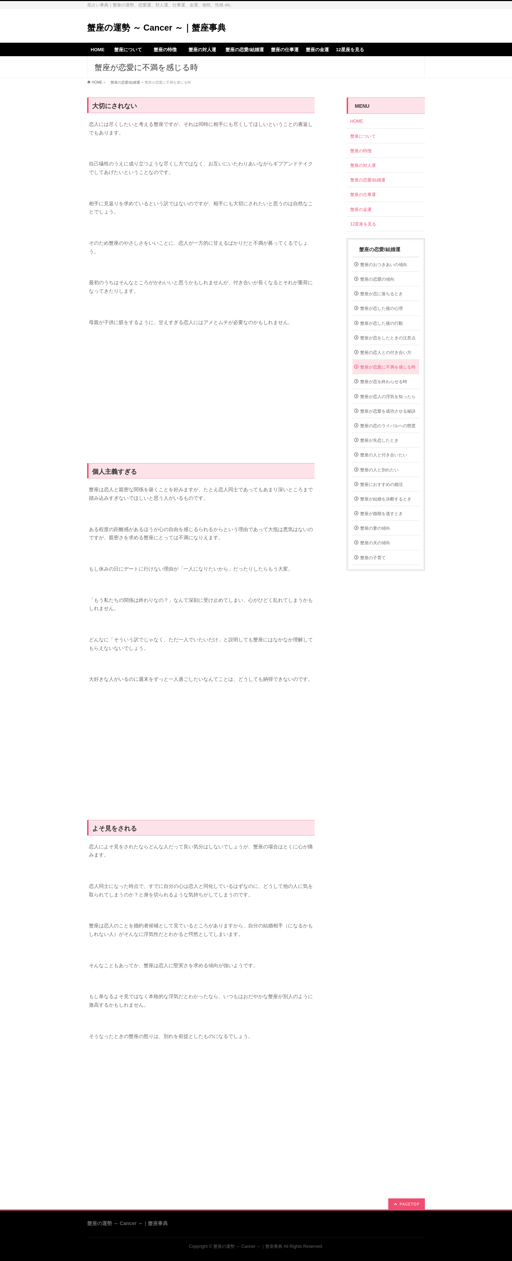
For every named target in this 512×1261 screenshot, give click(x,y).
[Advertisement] (201, 399)
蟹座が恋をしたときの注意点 (388, 337)
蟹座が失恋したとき (379, 440)
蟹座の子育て (373, 557)
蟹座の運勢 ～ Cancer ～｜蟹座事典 (156, 27)
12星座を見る (363, 224)
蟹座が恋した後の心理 (381, 308)
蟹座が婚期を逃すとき (381, 513)
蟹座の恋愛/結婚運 (123, 82)
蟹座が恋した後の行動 (381, 323)
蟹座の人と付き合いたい (383, 454)
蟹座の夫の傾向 (375, 542)
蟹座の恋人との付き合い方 (385, 352)
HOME (97, 82)
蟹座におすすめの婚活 (381, 484)
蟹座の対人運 (365, 165)
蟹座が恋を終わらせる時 (383, 381)
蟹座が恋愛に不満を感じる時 (388, 367)
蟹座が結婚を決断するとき (385, 499)
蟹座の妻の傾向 (375, 528)
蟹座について (365, 136)
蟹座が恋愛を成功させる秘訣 (388, 411)
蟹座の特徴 (363, 150)
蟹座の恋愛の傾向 (377, 279)
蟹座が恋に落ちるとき (381, 293)
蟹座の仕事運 (363, 194)
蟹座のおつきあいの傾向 (383, 264)
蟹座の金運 (361, 209)
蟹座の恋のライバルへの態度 (388, 425)
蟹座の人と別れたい (379, 469)
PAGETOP (410, 1204)
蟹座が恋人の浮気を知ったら (388, 396)
